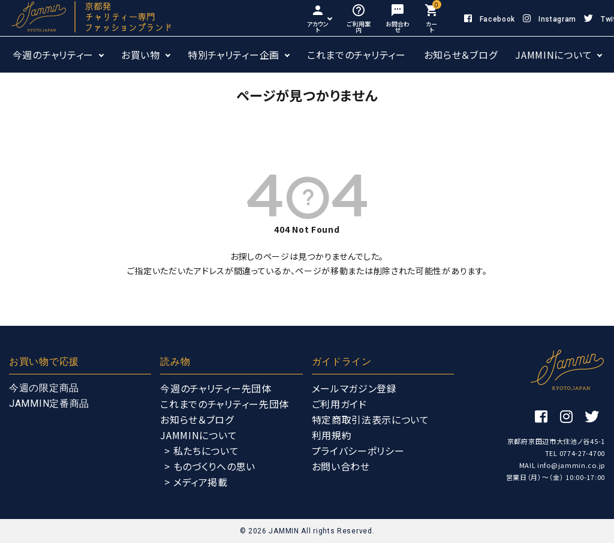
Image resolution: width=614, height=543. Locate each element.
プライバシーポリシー (358, 450)
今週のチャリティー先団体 (215, 388)
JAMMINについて (553, 54)
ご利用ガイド (339, 404)
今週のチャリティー (53, 54)
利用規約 (332, 435)
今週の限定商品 (44, 388)
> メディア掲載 (196, 482)
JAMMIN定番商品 (49, 403)
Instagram (549, 19)
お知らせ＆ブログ (461, 54)
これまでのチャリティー (356, 54)
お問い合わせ (341, 466)
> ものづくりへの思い (209, 466)
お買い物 (140, 54)
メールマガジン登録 (354, 388)
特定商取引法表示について (370, 419)
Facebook (489, 19)
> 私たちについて (201, 450)
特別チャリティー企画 (233, 54)
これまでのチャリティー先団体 (224, 404)
